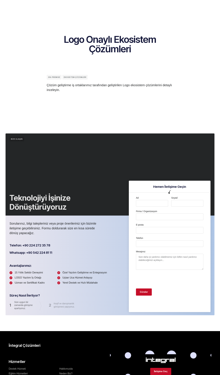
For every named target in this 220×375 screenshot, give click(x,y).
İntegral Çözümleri (80, 5)
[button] (173, 2)
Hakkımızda (66, 368)
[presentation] (160, 279)
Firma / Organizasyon (146, 211)
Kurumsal (59, 5)
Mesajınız (140, 251)
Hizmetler (123, 5)
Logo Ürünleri (105, 5)
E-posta (140, 224)
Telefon (139, 238)
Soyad (174, 198)
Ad (137, 198)
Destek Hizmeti (17, 368)
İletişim (138, 5)
